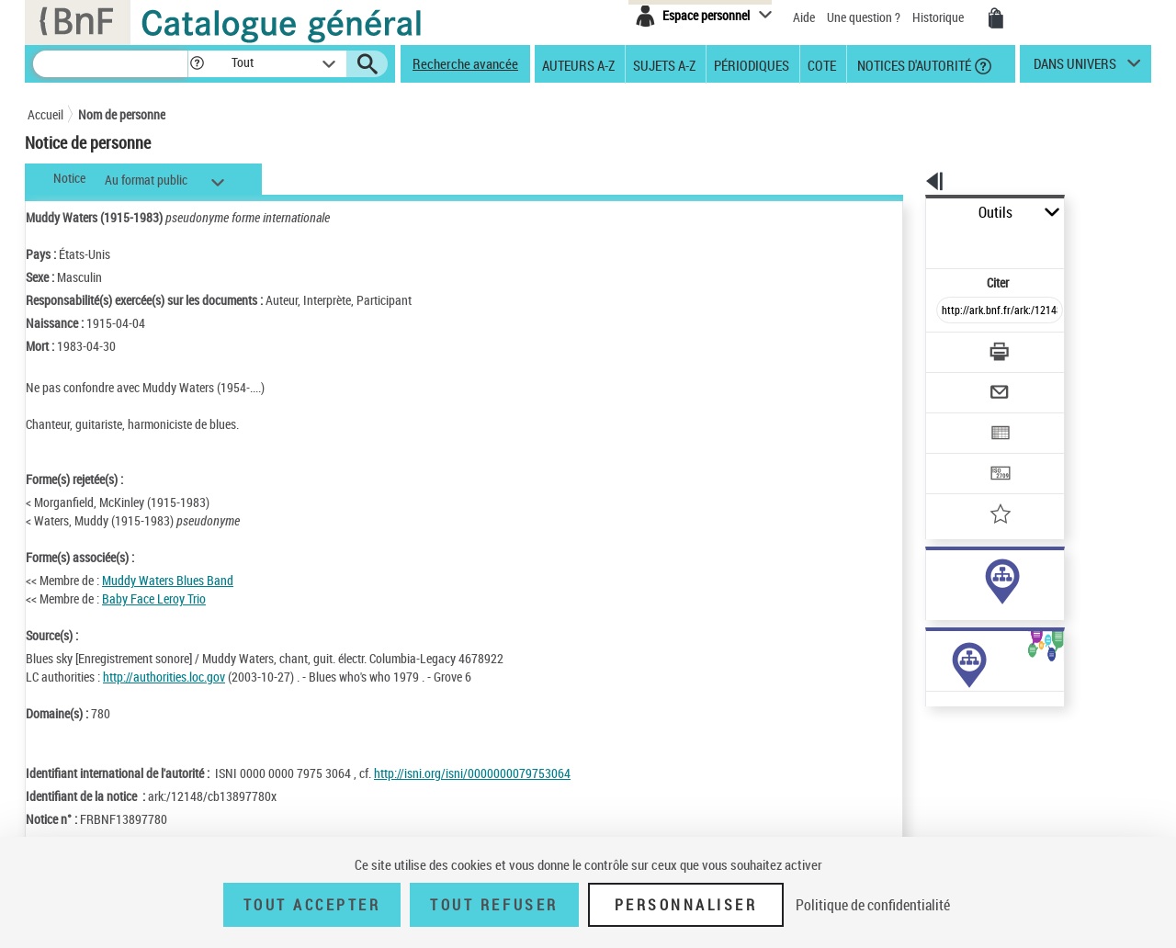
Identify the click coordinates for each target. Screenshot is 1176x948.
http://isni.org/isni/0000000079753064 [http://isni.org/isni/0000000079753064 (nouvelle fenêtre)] (472, 773)
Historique (939, 17)
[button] (196, 64)
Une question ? (863, 17)
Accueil (45, 114)
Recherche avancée (465, 63)
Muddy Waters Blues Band (167, 580)
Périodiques (751, 64)
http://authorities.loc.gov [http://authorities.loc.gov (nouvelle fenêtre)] (164, 676)
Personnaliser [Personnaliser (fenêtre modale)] (686, 905)
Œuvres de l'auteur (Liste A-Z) (955, 752)
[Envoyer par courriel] (947, 347)
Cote (822, 64)
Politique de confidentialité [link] (873, 905)
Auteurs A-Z (578, 64)
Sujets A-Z (664, 64)
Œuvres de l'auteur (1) (936, 733)
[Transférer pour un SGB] (956, 419)
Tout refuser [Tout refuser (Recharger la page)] (494, 905)
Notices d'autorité (912, 64)
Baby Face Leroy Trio (154, 598)
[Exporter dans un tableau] (961, 383)
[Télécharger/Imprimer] (951, 311)
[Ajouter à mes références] (959, 455)
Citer (919, 242)
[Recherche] (110, 64)
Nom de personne (121, 114)
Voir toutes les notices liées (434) (980, 633)
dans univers (1075, 68)
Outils (905, 212)
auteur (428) (938, 577)
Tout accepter (312, 905)
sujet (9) (928, 595)
